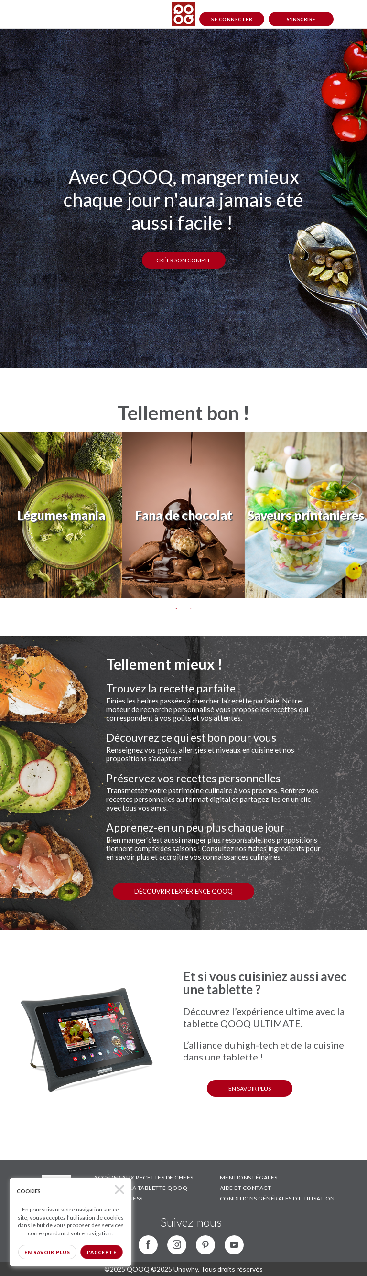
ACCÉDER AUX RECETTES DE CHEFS (144, 1177)
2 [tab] (190, 609)
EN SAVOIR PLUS (249, 1088)
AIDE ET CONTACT (245, 1187)
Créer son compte (183, 260)
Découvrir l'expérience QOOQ (183, 891)
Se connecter (231, 19)
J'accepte (101, 1252)
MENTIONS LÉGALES (249, 1177)
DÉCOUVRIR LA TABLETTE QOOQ (140, 1187)
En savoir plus (47, 1252)
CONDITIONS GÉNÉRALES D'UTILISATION (277, 1198)
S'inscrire (301, 19)
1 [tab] (176, 609)
